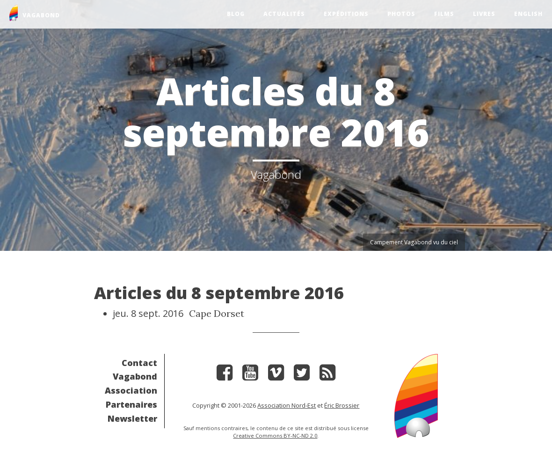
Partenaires (131, 404)
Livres (484, 14)
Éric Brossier (341, 405)
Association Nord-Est (286, 405)
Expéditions (346, 14)
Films (444, 14)
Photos (401, 14)
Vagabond (135, 376)
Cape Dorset (216, 313)
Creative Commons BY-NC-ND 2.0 (275, 435)
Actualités (284, 14)
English (528, 14)
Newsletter (132, 418)
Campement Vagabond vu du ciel (414, 242)
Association (131, 390)
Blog (236, 14)
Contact (139, 362)
